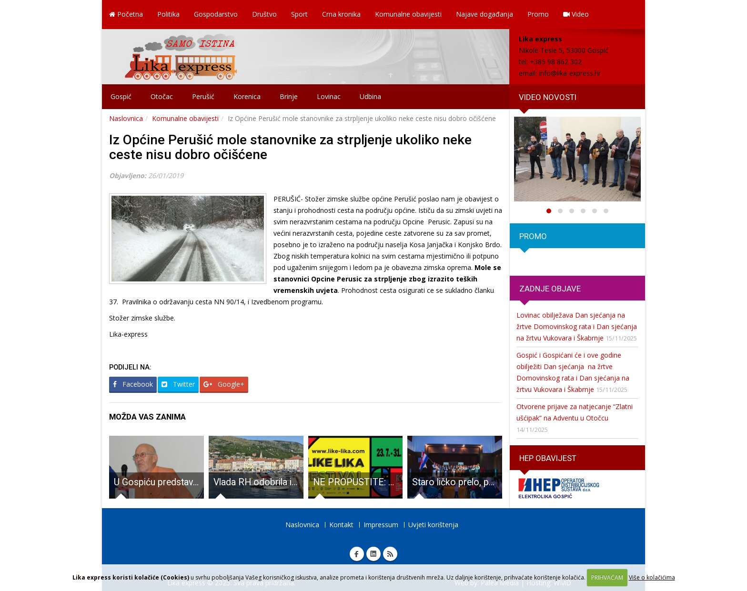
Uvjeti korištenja (433, 524)
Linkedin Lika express (373, 554)
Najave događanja (484, 14)
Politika (168, 14)
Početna (126, 14)
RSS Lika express (390, 554)
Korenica (247, 96)
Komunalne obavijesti (408, 14)
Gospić (121, 96)
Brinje (289, 96)
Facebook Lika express (357, 554)
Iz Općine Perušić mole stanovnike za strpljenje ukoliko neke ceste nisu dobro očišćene (290, 147)
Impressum (380, 524)
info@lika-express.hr (570, 73)
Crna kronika (341, 14)
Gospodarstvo (216, 14)
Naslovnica (126, 118)
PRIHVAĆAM (607, 577)
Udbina (370, 96)
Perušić (203, 96)
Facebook (133, 384)
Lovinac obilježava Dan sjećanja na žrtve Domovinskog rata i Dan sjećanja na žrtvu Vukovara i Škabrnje (576, 326)
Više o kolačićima (652, 577)
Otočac (162, 96)
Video (576, 14)
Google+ (223, 384)
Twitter (178, 384)
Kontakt (341, 524)
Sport (299, 14)
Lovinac (329, 96)
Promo (538, 14)
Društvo (264, 14)
